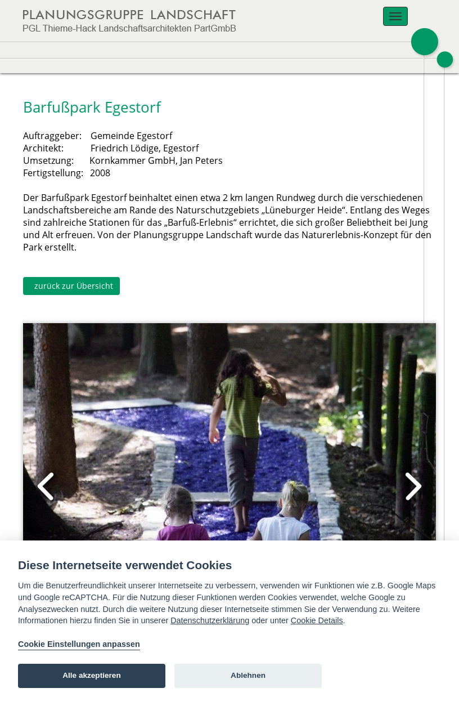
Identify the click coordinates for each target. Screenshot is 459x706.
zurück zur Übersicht (71, 285)
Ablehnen (248, 675)
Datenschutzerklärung (209, 620)
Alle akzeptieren (91, 675)
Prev (47, 486)
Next (412, 486)
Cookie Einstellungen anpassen (79, 644)
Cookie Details (317, 620)
